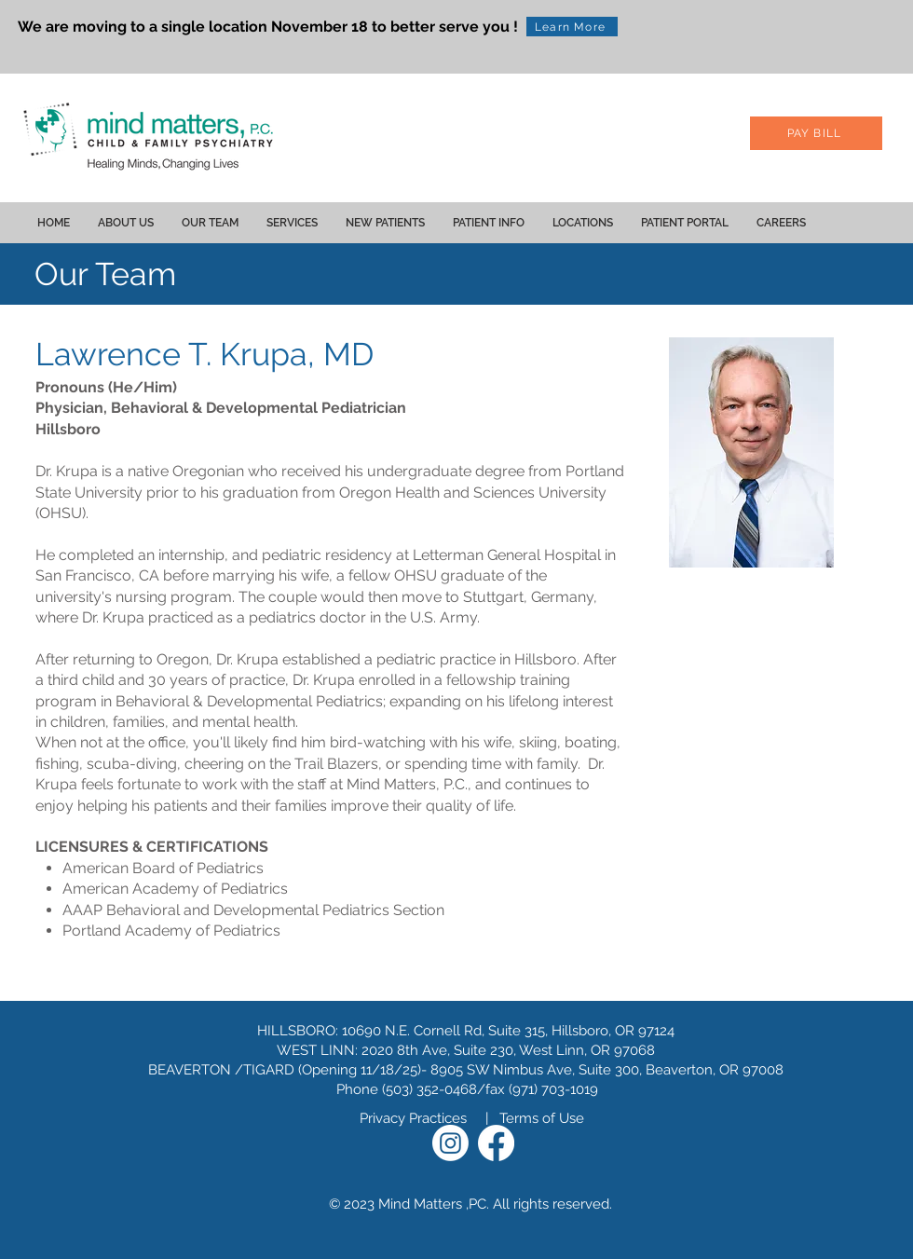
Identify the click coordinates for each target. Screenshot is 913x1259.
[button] (126, 223)
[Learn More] (572, 26)
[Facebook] (496, 1143)
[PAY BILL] (816, 133)
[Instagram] (450, 1143)
